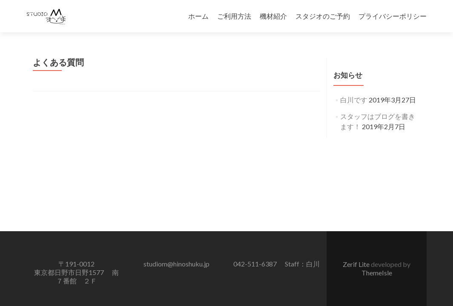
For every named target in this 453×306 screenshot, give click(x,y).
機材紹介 (273, 16)
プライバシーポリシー (392, 16)
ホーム (198, 16)
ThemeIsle (376, 273)
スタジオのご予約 (322, 16)
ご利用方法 (234, 16)
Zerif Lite (357, 264)
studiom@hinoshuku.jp (176, 264)
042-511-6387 (255, 264)
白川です (353, 100)
